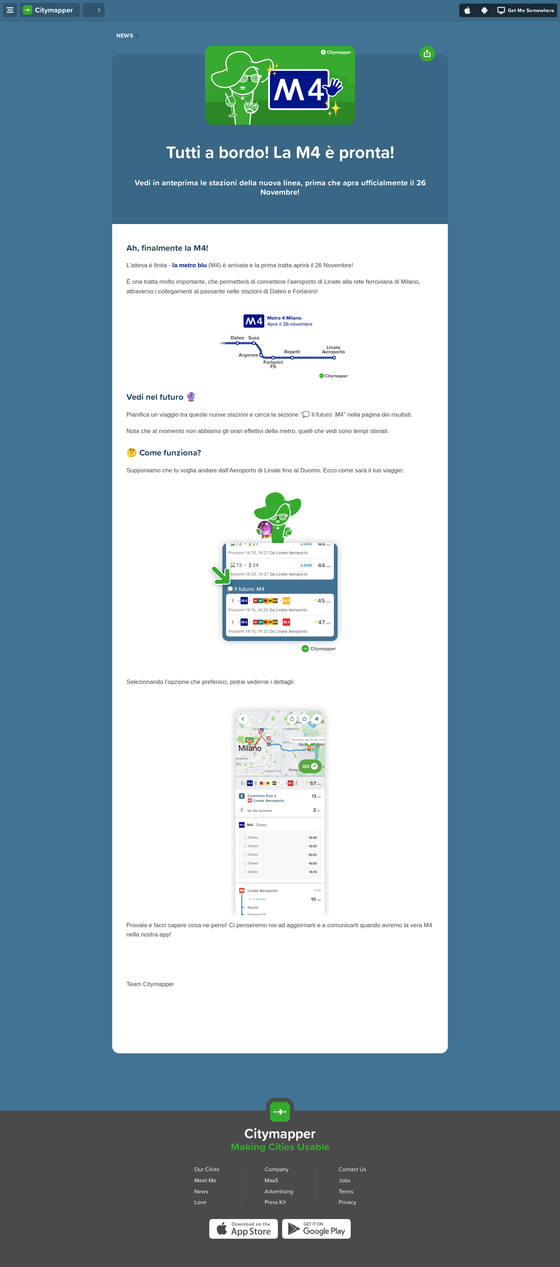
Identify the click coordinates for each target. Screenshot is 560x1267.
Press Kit (275, 1202)
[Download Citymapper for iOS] (493, 1111)
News (124, 36)
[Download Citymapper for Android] (526, 1111)
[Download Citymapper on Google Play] (316, 1230)
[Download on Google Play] (484, 10)
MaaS (271, 1180)
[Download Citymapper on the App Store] (245, 1231)
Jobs (344, 1180)
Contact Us (352, 1169)
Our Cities (206, 1169)
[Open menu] (10, 10)
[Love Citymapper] (94, 10)
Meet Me (205, 1180)
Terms (346, 1191)
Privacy (347, 1202)
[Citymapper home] (50, 10)
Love (200, 1202)
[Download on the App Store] (467, 10)
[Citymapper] (280, 1112)
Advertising (279, 1191)
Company (277, 1169)
